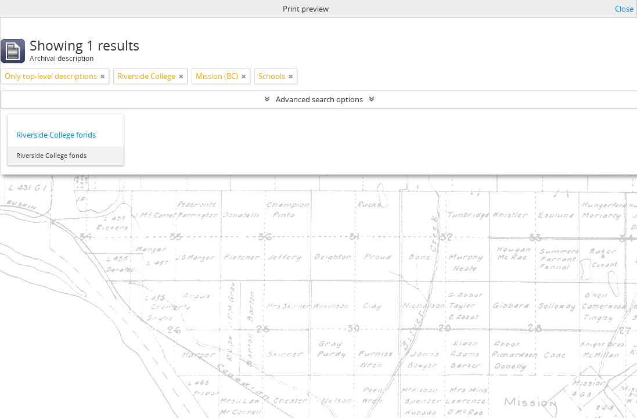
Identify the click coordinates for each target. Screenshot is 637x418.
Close (624, 8)
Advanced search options (319, 99)
